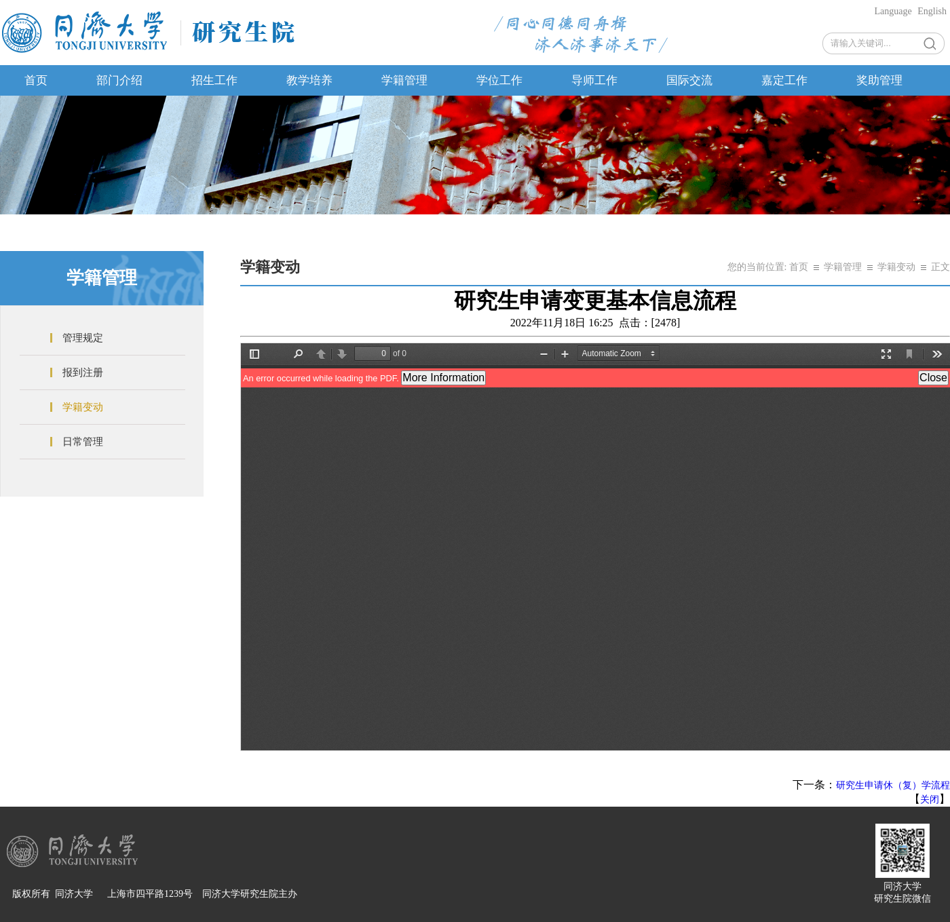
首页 (36, 80)
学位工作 (499, 80)
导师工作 (594, 80)
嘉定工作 (784, 80)
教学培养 (309, 80)
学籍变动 (82, 407)
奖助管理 (879, 80)
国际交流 (689, 80)
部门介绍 (119, 80)
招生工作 (214, 80)
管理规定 (82, 337)
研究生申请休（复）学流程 (893, 785)
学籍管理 (404, 80)
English (932, 11)
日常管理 (82, 441)
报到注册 (82, 372)
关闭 (929, 799)
